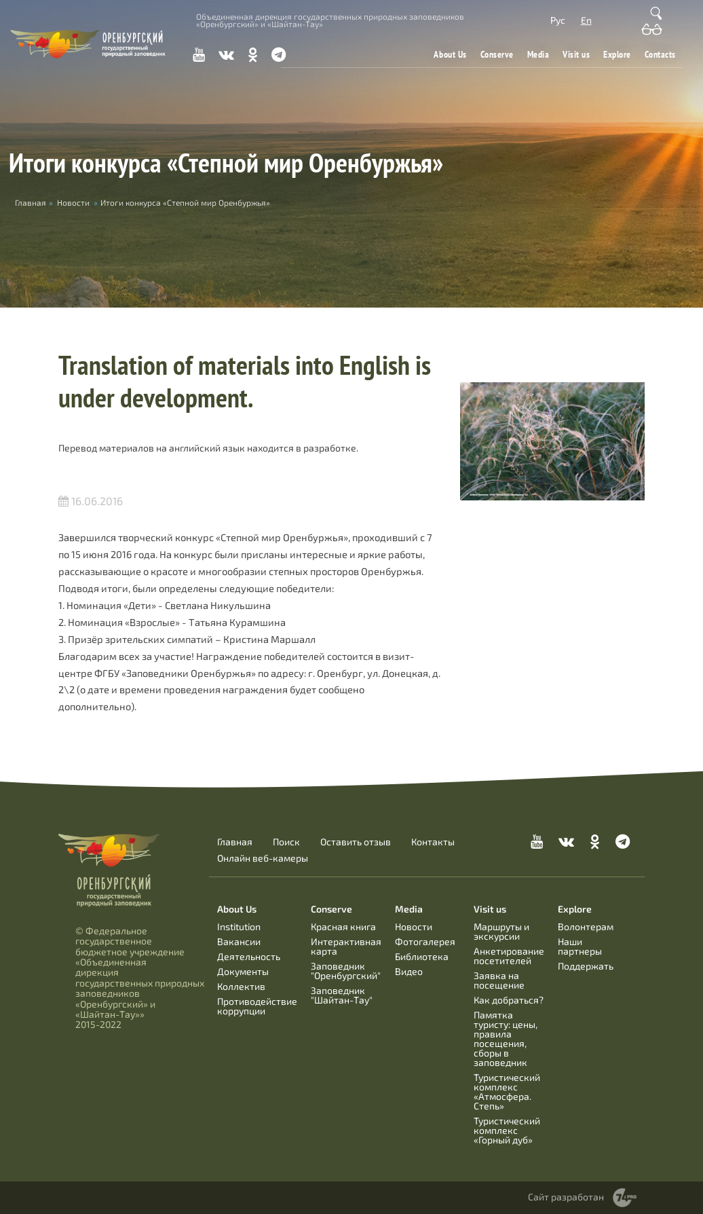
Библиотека (422, 956)
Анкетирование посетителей (509, 955)
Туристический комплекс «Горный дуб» (507, 1130)
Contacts (660, 54)
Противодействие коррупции (257, 1005)
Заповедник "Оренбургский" (346, 970)
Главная (234, 842)
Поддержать (585, 966)
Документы (243, 971)
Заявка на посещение (499, 980)
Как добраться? (509, 1000)
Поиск (286, 842)
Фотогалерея (425, 941)
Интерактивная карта (346, 946)
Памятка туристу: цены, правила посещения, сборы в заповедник (505, 1038)
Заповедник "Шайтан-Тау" (342, 995)
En (586, 20)
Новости (73, 202)
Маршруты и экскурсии (501, 931)
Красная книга (343, 926)
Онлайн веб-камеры (262, 858)
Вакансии (239, 941)
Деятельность (248, 956)
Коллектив (241, 986)
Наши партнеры (580, 946)
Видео (409, 971)
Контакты (433, 842)
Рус (557, 20)
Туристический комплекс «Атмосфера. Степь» (507, 1091)
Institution (239, 926)
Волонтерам (585, 926)
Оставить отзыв (355, 842)
